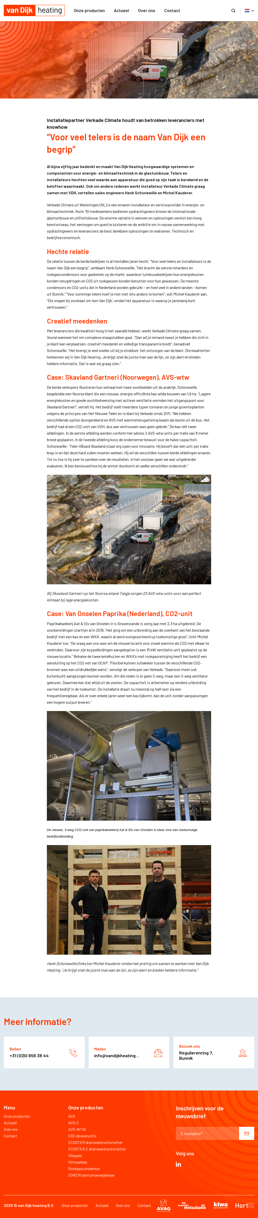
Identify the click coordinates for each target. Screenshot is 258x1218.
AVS (71, 1116)
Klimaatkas (77, 1162)
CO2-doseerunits (82, 1135)
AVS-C (73, 1122)
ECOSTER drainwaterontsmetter (95, 1142)
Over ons (146, 10)
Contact (172, 10)
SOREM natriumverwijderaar (91, 1175)
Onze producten (89, 10)
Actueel (121, 10)
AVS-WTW (77, 1129)
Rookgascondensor (84, 1168)
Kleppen (75, 1155)
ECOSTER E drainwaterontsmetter (97, 1148)
